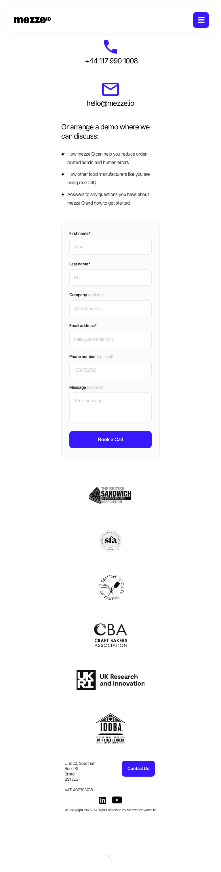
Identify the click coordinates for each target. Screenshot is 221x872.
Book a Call (110, 439)
